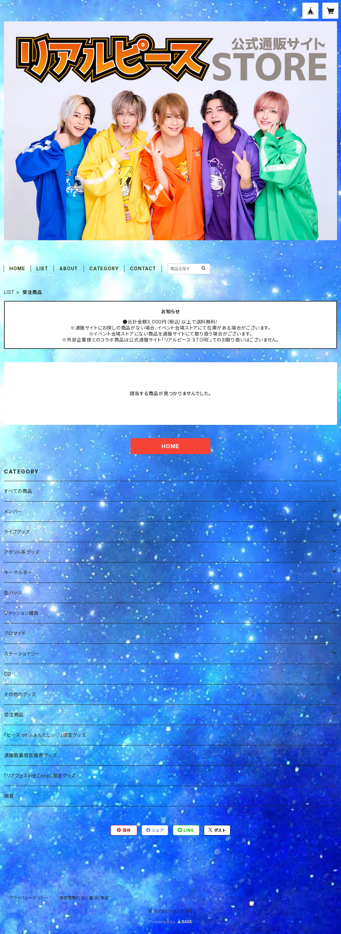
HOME (17, 268)
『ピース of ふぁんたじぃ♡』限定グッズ (45, 735)
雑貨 (9, 796)
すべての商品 (18, 491)
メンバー (13, 511)
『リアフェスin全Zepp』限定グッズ (40, 775)
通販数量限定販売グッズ (30, 755)
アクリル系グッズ (21, 552)
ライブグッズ (17, 531)
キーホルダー (18, 572)
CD (7, 674)
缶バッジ (13, 592)
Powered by (170, 921)
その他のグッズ (20, 694)
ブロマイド (15, 633)
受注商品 (14, 714)
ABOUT (68, 268)
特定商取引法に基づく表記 (84, 897)
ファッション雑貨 (21, 613)
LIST (42, 268)
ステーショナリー (22, 653)
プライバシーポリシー (29, 897)
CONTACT (143, 268)
